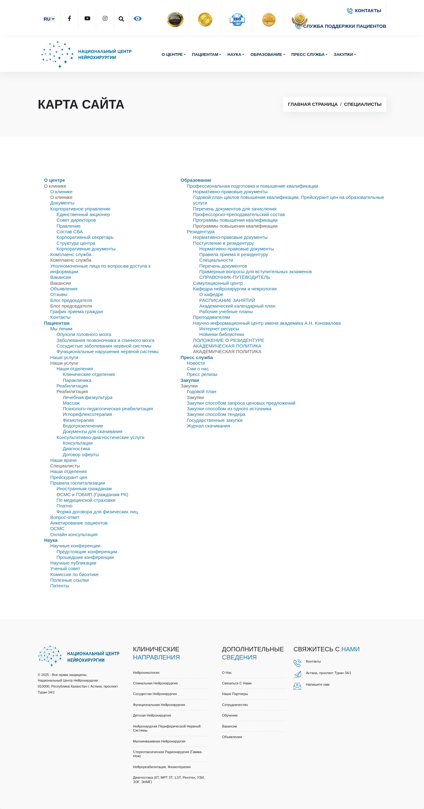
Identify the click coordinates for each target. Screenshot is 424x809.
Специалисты (363, 104)
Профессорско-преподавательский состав (239, 214)
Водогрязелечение (83, 425)
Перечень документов (223, 266)
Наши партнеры (235, 694)
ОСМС (57, 528)
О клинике (61, 191)
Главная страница (313, 104)
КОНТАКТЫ (364, 10)
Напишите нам (317, 684)
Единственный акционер (83, 214)
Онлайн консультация (73, 534)
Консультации (78, 443)
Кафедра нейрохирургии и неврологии (235, 288)
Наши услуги (64, 357)
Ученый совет (65, 568)
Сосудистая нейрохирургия (155, 694)
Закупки (343, 54)
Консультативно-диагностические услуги (100, 437)
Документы (62, 202)
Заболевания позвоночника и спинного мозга (106, 340)
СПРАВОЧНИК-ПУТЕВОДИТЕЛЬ (234, 277)
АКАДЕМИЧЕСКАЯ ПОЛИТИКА (227, 345)
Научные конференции (75, 545)
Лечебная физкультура (87, 397)
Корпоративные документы (86, 248)
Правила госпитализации (77, 483)
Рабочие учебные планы (226, 311)
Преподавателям (211, 317)
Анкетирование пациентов (78, 522)
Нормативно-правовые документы (230, 191)
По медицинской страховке (86, 500)
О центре (172, 54)
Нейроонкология (146, 672)
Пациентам (205, 54)
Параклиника (77, 380)
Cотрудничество (235, 705)
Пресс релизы (202, 374)
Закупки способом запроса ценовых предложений (241, 403)
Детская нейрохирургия (152, 715)
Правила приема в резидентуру (233, 254)
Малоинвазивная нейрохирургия (159, 741)
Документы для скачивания (92, 431)
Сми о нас (198, 368)
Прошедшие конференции (85, 557)
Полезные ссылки (69, 580)
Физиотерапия (78, 420)
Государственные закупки (214, 420)
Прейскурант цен (68, 477)
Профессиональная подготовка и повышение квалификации (252, 186)
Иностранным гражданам (84, 488)
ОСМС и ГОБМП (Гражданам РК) (92, 494)
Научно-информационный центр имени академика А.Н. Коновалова (267, 323)
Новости (196, 363)
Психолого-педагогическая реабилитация (108, 408)
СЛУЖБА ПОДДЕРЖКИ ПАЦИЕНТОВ (340, 26)
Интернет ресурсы (219, 328)
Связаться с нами (237, 683)
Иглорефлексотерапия (87, 414)
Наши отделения (75, 368)
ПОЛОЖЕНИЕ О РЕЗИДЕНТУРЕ (228, 340)
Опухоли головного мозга (84, 334)
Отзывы (58, 294)
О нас (227, 672)
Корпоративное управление (80, 208)
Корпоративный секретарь (85, 237)
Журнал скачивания (208, 425)
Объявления (63, 288)
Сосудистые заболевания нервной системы (104, 345)
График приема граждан (76, 311)
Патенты (59, 585)
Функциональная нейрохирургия (159, 705)
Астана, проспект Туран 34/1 (328, 673)
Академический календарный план (237, 305)
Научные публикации (73, 562)
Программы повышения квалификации (235, 220)
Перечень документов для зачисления (234, 208)
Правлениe (69, 226)
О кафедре (211, 294)
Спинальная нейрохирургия (155, 683)
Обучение (230, 715)
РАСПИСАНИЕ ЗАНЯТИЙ (227, 300)
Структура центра (76, 243)
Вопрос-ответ (64, 517)
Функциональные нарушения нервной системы (108, 351)
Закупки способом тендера (216, 414)
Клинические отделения (89, 374)
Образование (266, 54)
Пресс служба (308, 54)
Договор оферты (81, 454)
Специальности (216, 260)
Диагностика (76, 448)
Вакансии (60, 277)
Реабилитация (72, 385)
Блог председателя (71, 300)
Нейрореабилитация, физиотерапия (161, 767)
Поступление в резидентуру (223, 243)
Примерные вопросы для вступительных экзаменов (255, 271)
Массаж (71, 403)
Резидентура (200, 231)
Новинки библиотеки (221, 334)
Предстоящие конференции (87, 551)
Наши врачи (63, 460)
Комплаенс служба (70, 254)
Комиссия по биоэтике (74, 574)
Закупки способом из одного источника (229, 408)
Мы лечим (61, 328)
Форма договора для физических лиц (97, 511)
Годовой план (201, 391)
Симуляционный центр (218, 283)
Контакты (60, 317)
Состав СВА (70, 231)
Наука (234, 54)
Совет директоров (76, 220)
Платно (64, 505)
